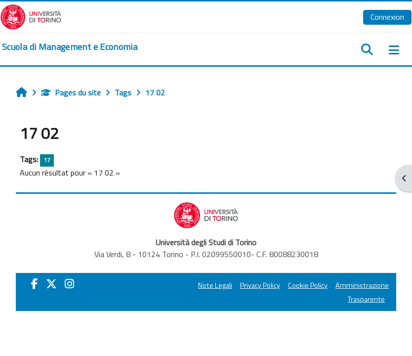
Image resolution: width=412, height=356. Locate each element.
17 (46, 160)
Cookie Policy (308, 285)
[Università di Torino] (31, 16)
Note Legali (215, 285)
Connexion (387, 17)
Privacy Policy (260, 285)
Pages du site (71, 92)
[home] (69, 47)
